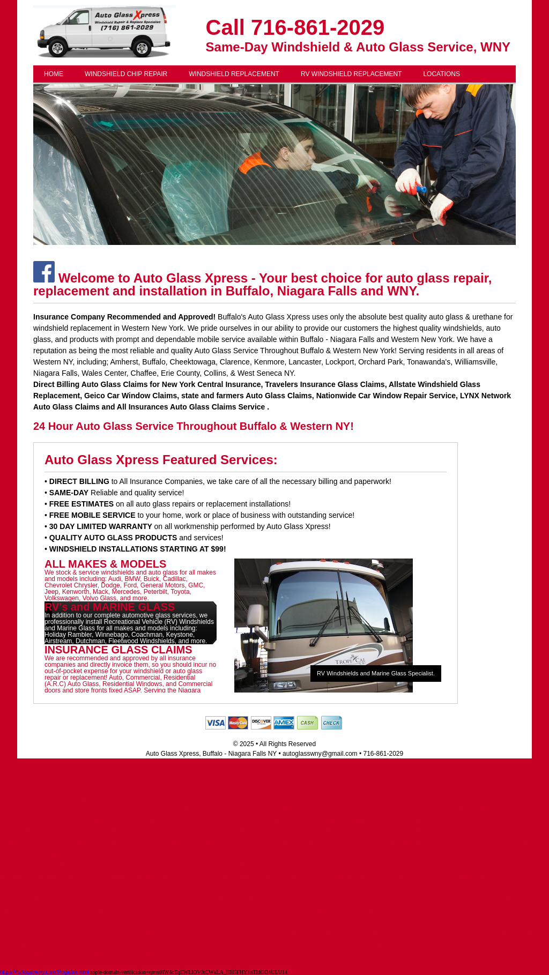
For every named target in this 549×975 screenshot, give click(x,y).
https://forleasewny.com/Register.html (44, 972)
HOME (53, 74)
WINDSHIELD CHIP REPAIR (126, 74)
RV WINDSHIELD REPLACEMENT (351, 74)
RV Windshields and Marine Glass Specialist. (376, 673)
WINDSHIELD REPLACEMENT (234, 74)
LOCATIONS (441, 74)
